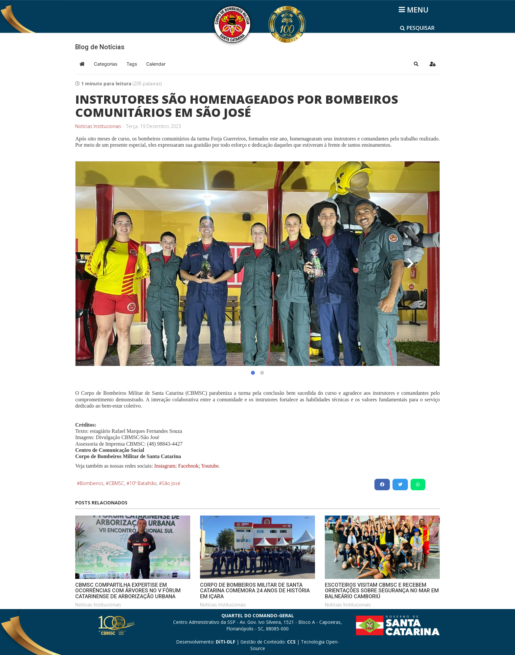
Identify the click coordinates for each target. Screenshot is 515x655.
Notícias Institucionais (98, 126)
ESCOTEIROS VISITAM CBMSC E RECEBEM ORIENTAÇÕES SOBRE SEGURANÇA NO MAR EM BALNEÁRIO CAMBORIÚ (382, 591)
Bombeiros (91, 483)
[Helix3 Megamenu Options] (414, 9)
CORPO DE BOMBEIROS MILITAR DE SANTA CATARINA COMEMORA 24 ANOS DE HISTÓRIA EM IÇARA (255, 591)
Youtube (209, 466)
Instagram (164, 466)
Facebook (188, 466)
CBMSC (116, 483)
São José (171, 483)
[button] (416, 64)
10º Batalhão (143, 483)
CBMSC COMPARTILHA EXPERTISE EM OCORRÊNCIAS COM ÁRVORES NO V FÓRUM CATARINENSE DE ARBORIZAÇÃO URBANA (128, 591)
